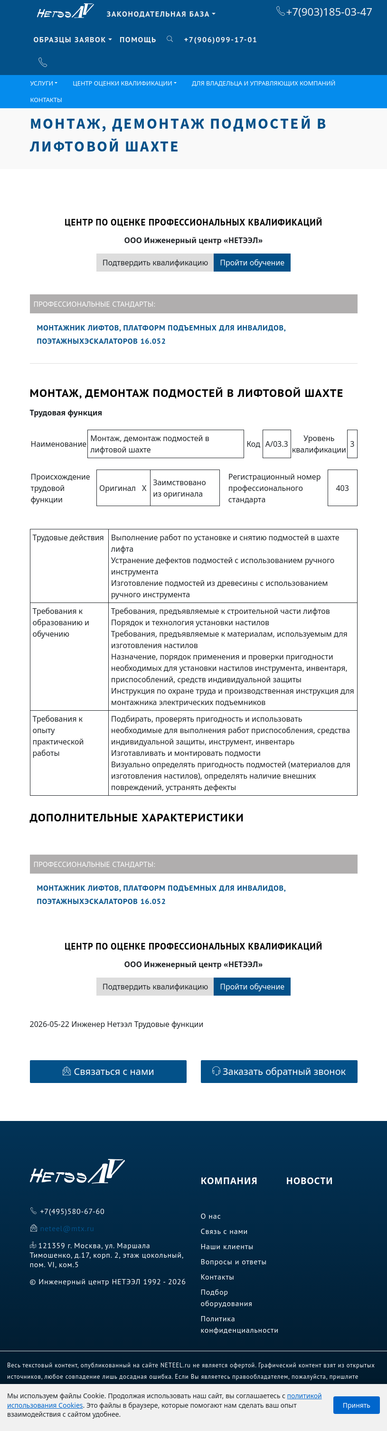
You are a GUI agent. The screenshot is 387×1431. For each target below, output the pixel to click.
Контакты (46, 99)
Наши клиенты (227, 1246)
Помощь (138, 39)
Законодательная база (158, 14)
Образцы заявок (70, 39)
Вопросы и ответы (234, 1261)
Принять (356, 1405)
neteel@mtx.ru (67, 1228)
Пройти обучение (252, 262)
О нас (211, 1216)
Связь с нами (224, 1231)
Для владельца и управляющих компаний (264, 83)
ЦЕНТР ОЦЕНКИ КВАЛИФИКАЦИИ (122, 83)
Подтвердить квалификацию (155, 262)
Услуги (42, 83)
